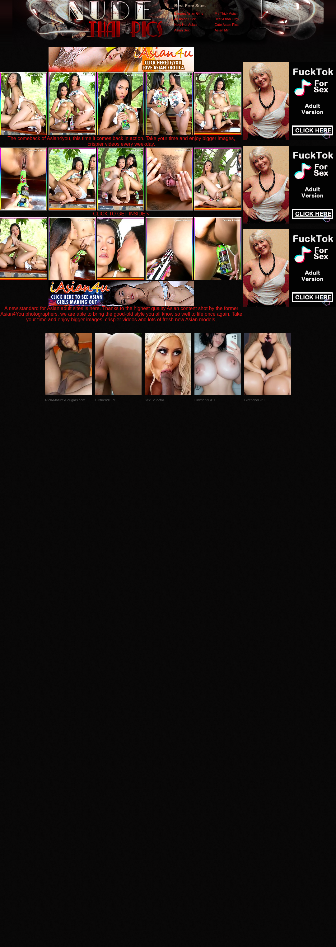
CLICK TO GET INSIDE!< (121, 213)
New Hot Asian (185, 24)
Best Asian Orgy (227, 19)
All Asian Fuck (185, 19)
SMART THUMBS (179, 822)
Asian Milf (222, 30)
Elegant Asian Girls (188, 13)
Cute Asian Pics (227, 24)
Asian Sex (182, 30)
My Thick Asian (226, 13)
